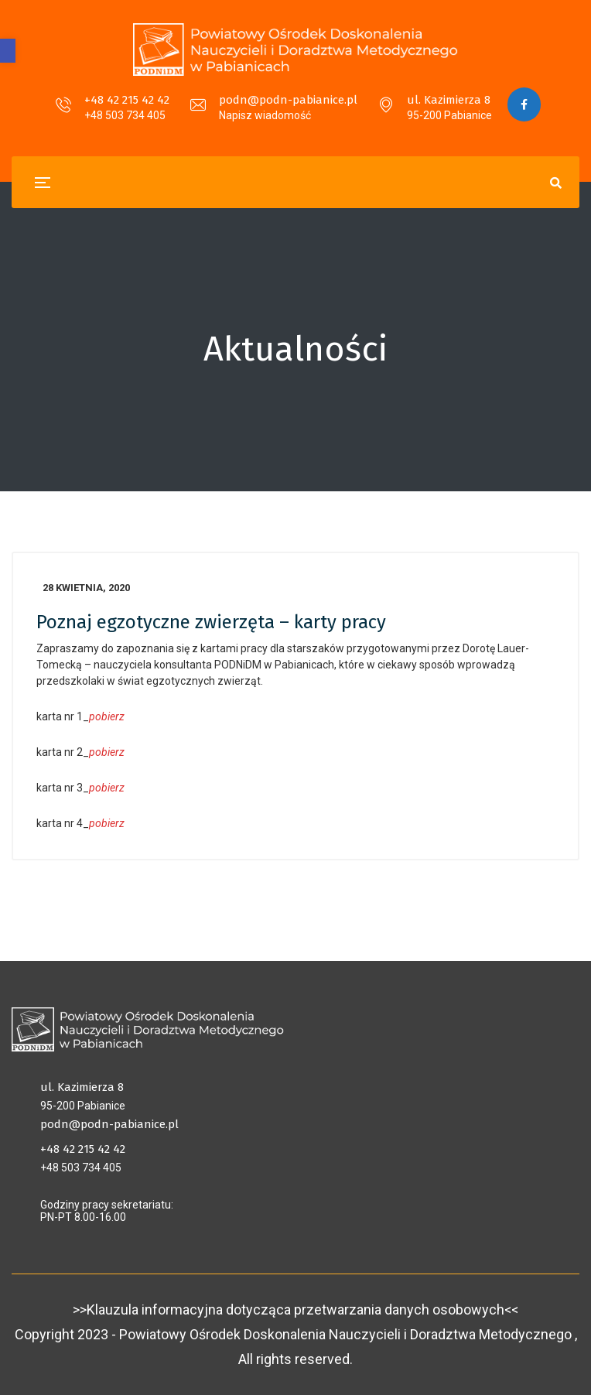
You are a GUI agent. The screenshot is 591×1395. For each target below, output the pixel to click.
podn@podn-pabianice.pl (287, 100)
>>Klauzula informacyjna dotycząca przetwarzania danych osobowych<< (295, 1309)
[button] (7, 51)
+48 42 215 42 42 (126, 100)
